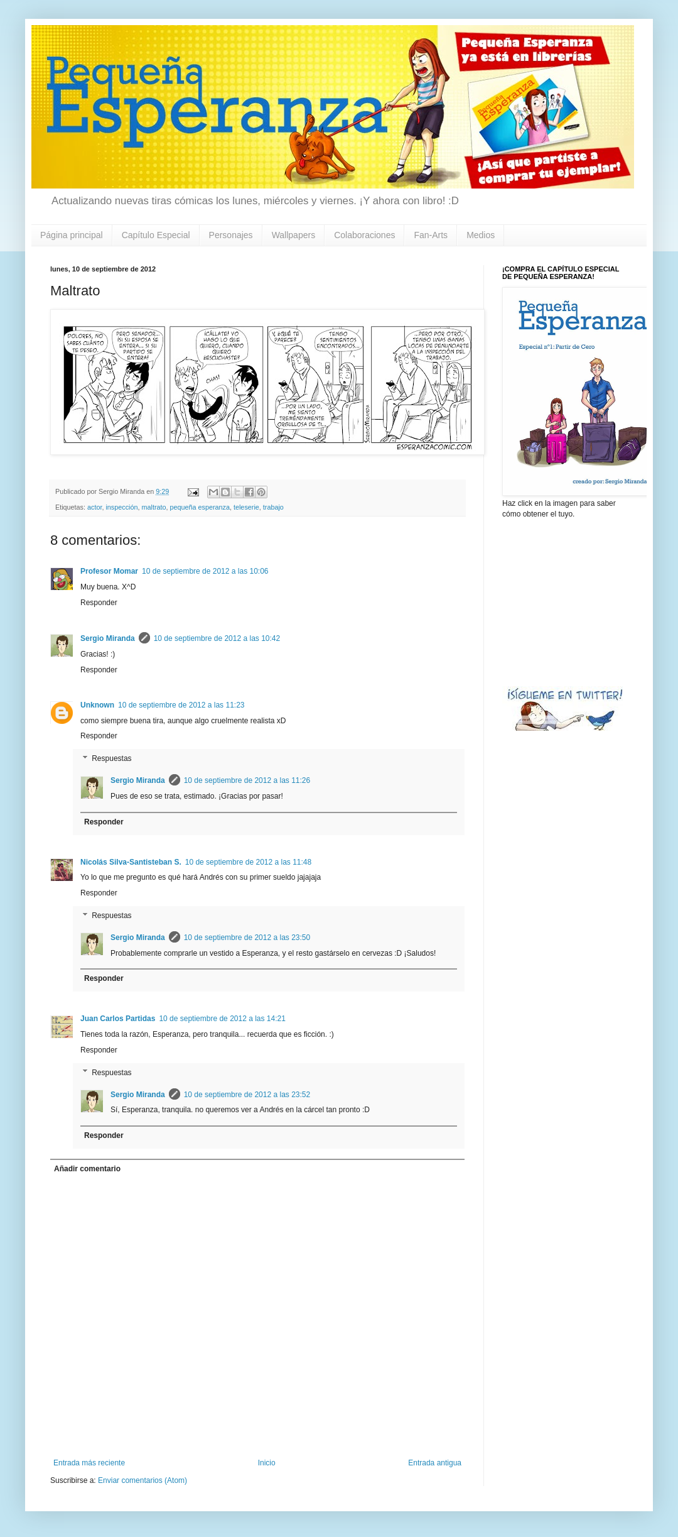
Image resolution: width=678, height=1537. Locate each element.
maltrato (153, 507)
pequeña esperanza (200, 507)
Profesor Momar (109, 571)
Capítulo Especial (156, 235)
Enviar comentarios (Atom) (142, 1480)
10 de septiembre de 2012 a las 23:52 (247, 1094)
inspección (121, 507)
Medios (480, 235)
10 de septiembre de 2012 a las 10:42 (217, 638)
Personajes (231, 235)
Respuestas (111, 758)
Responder (98, 602)
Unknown (97, 705)
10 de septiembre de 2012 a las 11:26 (247, 780)
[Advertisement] (565, 601)
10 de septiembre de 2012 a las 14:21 (222, 1018)
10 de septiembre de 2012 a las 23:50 (247, 937)
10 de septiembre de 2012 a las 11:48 (248, 862)
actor (94, 507)
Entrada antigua (434, 1462)
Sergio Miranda (107, 638)
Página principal (71, 235)
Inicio (267, 1462)
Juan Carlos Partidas (117, 1018)
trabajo (273, 507)
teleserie (246, 507)
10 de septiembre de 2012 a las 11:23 (181, 705)
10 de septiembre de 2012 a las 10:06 (205, 571)
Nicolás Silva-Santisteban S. (130, 862)
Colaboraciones (364, 235)
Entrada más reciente (89, 1462)
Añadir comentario (87, 1168)
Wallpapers (294, 235)
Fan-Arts (431, 235)
